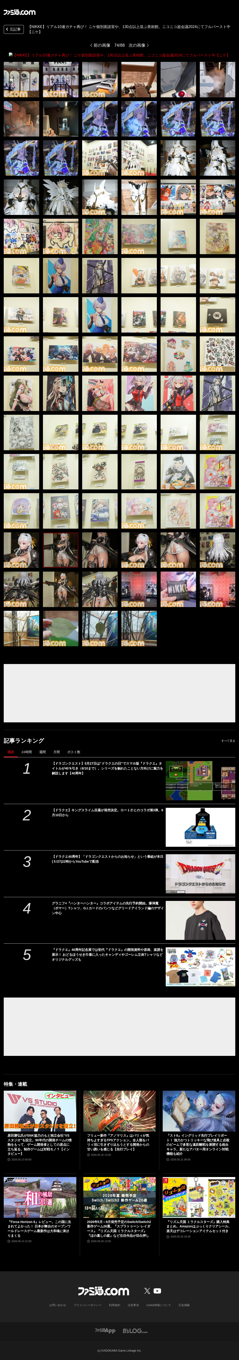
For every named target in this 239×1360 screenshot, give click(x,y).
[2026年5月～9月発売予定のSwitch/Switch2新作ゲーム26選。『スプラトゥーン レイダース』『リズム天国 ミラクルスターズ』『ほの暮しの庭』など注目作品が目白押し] (119, 1197)
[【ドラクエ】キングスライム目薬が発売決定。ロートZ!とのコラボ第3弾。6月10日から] (200, 827)
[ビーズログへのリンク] (135, 1330)
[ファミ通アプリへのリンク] (105, 1330)
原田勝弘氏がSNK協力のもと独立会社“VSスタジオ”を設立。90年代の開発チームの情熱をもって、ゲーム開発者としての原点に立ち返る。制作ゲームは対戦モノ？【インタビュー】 (39, 1144)
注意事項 (133, 1305)
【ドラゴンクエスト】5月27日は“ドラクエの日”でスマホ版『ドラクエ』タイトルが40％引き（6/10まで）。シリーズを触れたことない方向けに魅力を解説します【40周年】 (107, 768)
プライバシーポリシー (88, 1305)
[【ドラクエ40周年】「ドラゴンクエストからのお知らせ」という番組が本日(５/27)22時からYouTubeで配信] (200, 873)
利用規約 (114, 1305)
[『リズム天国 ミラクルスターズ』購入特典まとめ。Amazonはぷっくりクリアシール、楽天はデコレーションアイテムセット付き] (199, 1197)
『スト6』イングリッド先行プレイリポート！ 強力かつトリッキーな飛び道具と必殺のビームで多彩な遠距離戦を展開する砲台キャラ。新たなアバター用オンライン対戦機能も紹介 (197, 1144)
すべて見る (228, 740)
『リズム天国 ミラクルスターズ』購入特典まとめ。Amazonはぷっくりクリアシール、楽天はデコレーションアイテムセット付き (198, 1226)
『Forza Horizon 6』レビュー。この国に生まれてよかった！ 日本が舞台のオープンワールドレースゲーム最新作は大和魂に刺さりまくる (39, 1228)
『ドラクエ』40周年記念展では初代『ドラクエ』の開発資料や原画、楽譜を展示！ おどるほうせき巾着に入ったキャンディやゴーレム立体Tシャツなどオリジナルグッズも (107, 954)
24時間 (26, 752)
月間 (56, 752)
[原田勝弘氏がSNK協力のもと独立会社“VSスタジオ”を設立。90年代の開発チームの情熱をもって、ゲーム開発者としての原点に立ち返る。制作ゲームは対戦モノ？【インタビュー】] (40, 1111)
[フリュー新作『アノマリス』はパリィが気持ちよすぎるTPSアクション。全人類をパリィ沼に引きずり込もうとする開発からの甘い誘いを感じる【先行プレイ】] (119, 1111)
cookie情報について (158, 1305)
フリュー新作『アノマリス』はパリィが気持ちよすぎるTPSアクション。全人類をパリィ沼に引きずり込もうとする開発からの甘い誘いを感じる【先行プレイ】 (118, 1142)
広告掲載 (184, 1305)
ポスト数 (73, 752)
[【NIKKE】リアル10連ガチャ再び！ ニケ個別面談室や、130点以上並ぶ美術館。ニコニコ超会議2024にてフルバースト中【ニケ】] (21, 79)
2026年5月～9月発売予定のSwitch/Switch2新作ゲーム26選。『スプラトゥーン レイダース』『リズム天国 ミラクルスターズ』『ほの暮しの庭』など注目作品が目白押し (119, 1228)
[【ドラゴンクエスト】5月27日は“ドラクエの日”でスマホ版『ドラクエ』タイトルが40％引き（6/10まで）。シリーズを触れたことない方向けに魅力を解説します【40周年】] (200, 780)
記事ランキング (24, 740)
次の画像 (137, 45)
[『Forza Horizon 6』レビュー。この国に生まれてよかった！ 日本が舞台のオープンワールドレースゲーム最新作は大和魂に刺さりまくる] (40, 1197)
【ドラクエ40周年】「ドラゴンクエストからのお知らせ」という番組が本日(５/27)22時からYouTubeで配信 (107, 858)
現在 (10, 752)
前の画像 (102, 45)
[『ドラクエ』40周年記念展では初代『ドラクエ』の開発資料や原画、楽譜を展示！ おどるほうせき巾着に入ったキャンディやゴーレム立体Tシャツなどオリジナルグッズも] (200, 966)
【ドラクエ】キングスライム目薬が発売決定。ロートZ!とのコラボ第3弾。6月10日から (107, 812)
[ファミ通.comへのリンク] (19, 12)
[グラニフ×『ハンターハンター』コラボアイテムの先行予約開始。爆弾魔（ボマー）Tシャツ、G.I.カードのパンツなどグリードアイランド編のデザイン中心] (200, 920)
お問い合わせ (57, 1305)
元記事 (13, 29)
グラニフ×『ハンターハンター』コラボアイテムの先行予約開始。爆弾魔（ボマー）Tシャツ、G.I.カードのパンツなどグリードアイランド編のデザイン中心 (108, 908)
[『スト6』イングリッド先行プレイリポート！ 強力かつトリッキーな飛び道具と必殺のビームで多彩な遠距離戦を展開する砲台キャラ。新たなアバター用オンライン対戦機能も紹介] (199, 1111)
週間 (42, 752)
